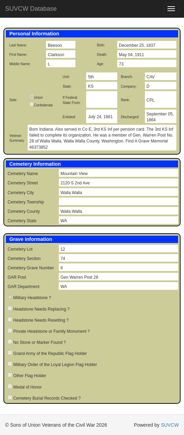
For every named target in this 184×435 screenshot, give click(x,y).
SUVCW (170, 425)
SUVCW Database (31, 8)
